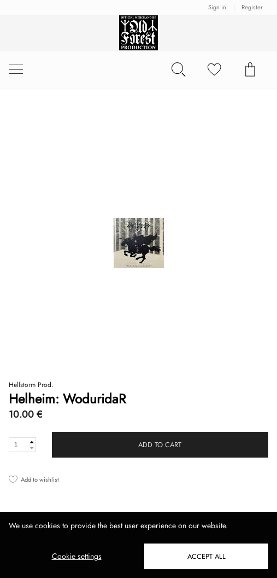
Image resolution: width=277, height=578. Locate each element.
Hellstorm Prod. (31, 385)
